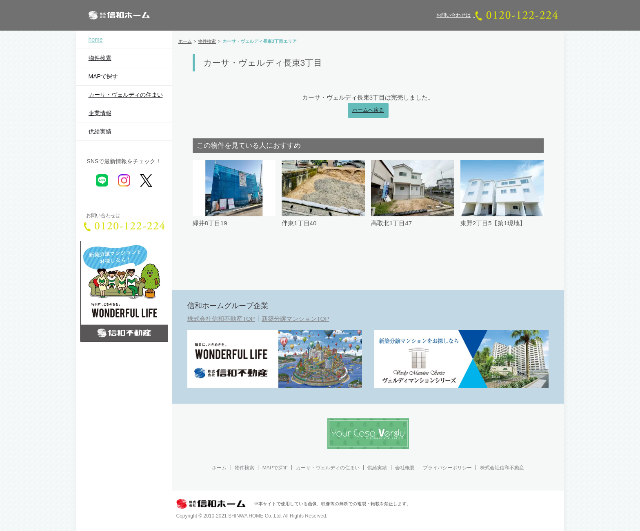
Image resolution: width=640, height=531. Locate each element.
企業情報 (100, 113)
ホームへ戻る (368, 110)
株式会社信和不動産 (502, 467)
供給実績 (100, 131)
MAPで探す (103, 76)
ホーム (219, 467)
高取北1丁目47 (391, 223)
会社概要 (405, 467)
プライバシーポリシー (447, 467)
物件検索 (100, 58)
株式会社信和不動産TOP (221, 318)
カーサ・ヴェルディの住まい (126, 94)
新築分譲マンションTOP (295, 318)
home (96, 39)
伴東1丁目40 (299, 223)
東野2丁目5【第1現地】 (493, 223)
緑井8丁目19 (210, 223)
